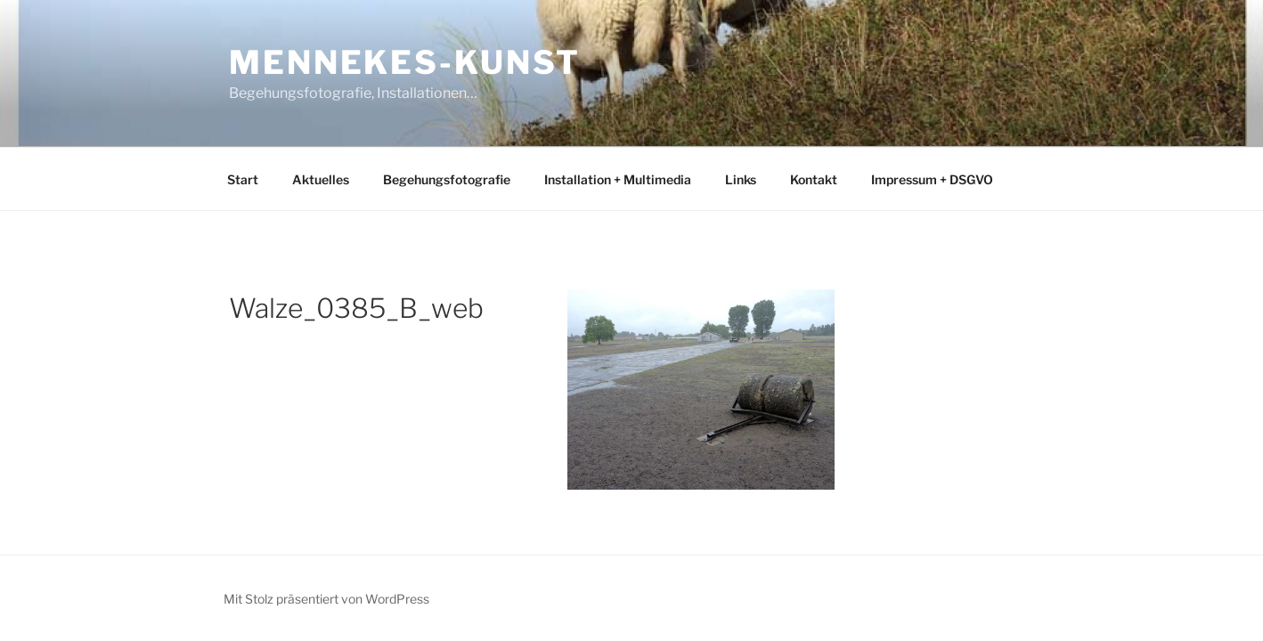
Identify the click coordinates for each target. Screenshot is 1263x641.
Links (740, 179)
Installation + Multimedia (617, 179)
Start (242, 179)
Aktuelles (320, 179)
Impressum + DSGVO (932, 179)
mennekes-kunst (405, 62)
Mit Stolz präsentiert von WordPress (326, 598)
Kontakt (813, 179)
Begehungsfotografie (446, 179)
